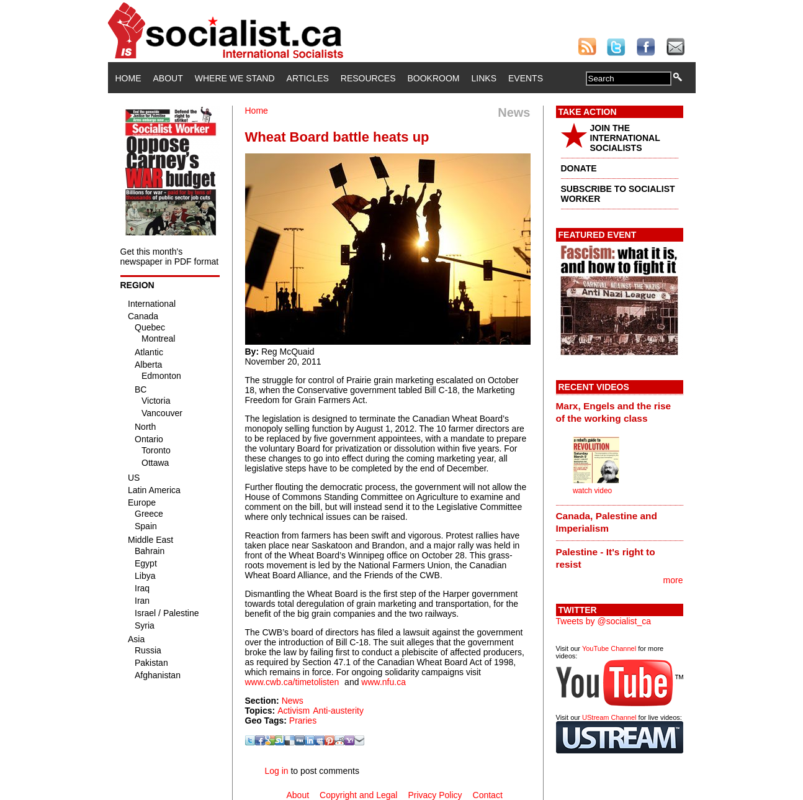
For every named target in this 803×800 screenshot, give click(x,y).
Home (128, 78)
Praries (302, 720)
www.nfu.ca (383, 682)
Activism (293, 711)
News (292, 701)
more (673, 580)
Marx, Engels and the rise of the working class (613, 412)
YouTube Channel (609, 648)
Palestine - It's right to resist (605, 558)
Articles (308, 78)
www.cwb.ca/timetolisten (292, 682)
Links (484, 78)
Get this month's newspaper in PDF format (169, 256)
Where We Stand (235, 78)
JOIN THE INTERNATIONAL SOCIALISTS (625, 138)
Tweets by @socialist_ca (604, 621)
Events (525, 78)
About (168, 78)
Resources (368, 78)
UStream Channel (609, 717)
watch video (592, 490)
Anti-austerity (338, 711)
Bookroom (434, 78)
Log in (276, 771)
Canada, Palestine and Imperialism (606, 522)
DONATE (579, 168)
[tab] (619, 411)
